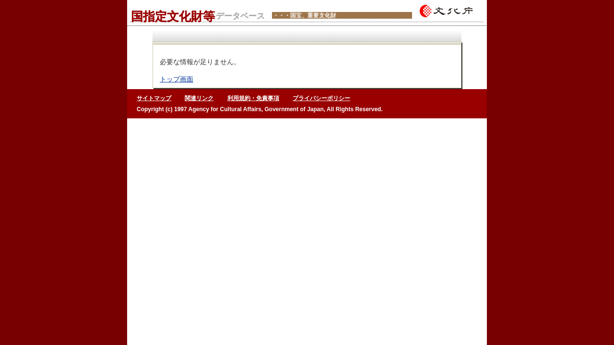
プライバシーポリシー (321, 98)
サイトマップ (154, 98)
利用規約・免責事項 (253, 98)
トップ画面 (176, 79)
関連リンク (199, 98)
